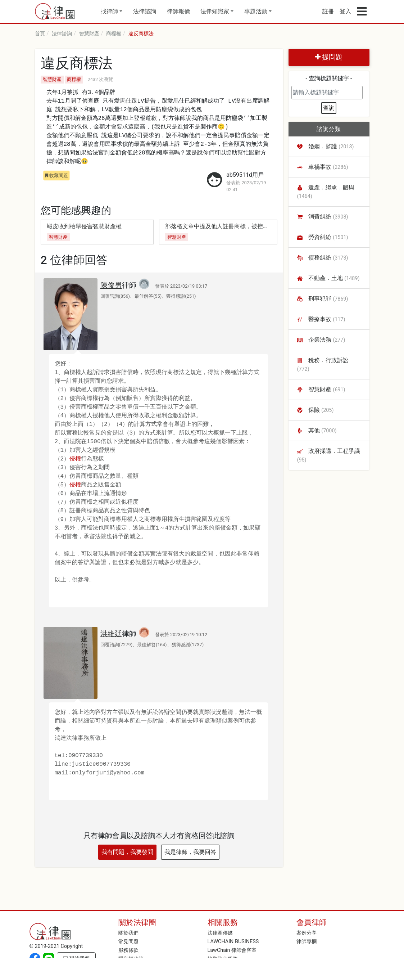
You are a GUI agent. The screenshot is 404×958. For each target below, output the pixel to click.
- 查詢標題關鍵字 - (329, 78)
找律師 (109, 11)
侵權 (75, 459)
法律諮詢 (144, 11)
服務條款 (128, 950)
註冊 (328, 11)
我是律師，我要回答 (190, 852)
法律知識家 (214, 11)
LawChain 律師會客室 (232, 950)
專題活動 (255, 11)
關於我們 (128, 933)
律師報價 (178, 11)
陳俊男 (111, 285)
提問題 (329, 57)
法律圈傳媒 (220, 933)
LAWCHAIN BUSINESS (233, 942)
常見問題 (128, 942)
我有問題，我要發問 (127, 852)
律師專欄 (306, 942)
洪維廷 (111, 633)
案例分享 (306, 933)
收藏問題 (56, 175)
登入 (345, 11)
